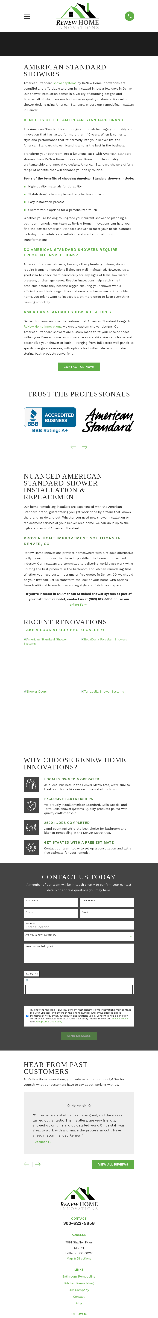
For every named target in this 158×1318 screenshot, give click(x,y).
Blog (79, 1303)
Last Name (88, 900)
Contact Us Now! (79, 367)
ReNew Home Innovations (42, 326)
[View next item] (84, 446)
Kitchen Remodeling (79, 1283)
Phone (29, 912)
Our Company (79, 1290)
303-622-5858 (79, 1223)
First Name (32, 900)
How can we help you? (39, 946)
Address (30, 923)
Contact (79, 1296)
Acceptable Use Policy (48, 1021)
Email (85, 912)
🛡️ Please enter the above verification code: (52, 980)
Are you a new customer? (40, 934)
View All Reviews (113, 1164)
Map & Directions (79, 1258)
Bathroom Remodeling (78, 1276)
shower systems (64, 83)
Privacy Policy (120, 1018)
